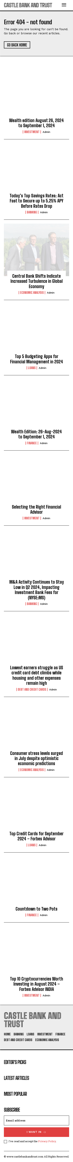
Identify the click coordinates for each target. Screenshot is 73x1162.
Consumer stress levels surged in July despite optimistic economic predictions (36, 758)
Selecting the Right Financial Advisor (36, 509)
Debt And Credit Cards (32, 689)
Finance (32, 443)
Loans (32, 367)
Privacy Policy (47, 1141)
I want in (36, 1132)
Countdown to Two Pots (36, 909)
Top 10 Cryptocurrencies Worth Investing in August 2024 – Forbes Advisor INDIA (36, 984)
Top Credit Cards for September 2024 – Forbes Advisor (36, 836)
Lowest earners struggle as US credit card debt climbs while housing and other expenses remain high (36, 675)
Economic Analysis (32, 292)
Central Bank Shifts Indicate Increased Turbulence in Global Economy (37, 281)
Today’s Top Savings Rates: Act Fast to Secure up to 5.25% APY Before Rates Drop (36, 201)
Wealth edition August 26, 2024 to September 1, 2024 (36, 123)
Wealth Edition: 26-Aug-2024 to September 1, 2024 (36, 434)
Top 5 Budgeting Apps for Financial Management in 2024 (36, 359)
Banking (32, 212)
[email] (36, 1120)
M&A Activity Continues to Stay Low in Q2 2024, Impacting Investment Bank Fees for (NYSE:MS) (36, 589)
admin (46, 132)
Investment (32, 131)
